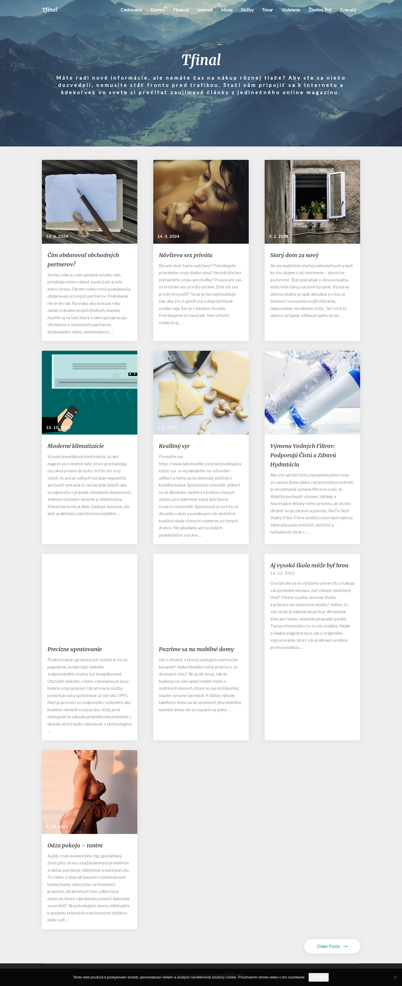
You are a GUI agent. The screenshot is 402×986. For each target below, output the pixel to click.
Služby (247, 9)
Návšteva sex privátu (185, 255)
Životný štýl (319, 9)
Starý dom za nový (294, 255)
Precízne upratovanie (74, 649)
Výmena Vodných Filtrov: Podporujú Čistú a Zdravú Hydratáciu (303, 455)
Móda (227, 9)
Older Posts (332, 946)
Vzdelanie (290, 9)
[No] (395, 977)
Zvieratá (348, 9)
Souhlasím (318, 977)
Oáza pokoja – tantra (75, 845)
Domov (157, 9)
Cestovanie (131, 9)
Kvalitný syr (174, 445)
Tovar (267, 9)
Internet (204, 9)
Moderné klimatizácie (75, 445)
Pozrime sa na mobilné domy (196, 649)
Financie (181, 9)
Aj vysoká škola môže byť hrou (309, 565)
